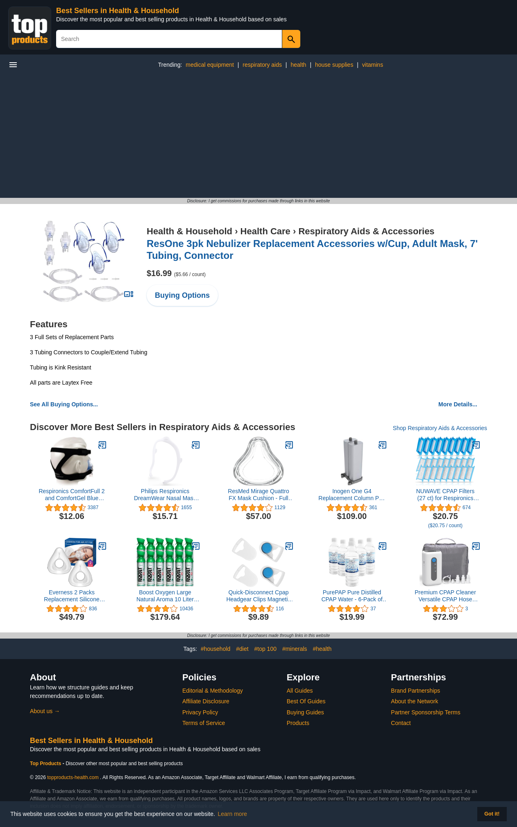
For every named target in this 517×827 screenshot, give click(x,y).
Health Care (265, 231)
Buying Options (182, 295)
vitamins (372, 64)
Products (298, 723)
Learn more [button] (232, 814)
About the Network (414, 701)
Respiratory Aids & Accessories (366, 231)
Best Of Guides (306, 701)
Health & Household (189, 231)
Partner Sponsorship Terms (425, 712)
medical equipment (210, 64)
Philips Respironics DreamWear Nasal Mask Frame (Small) (165, 495)
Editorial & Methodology (212, 690)
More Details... (457, 404)
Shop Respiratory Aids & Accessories (440, 428)
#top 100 (265, 649)
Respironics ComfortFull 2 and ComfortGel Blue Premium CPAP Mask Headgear (71, 495)
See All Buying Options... (64, 404)
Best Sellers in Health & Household (117, 11)
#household (215, 649)
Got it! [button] (491, 814)
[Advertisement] (258, 136)
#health (322, 649)
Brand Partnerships (415, 690)
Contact (400, 723)
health (298, 64)
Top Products (46, 763)
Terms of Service (203, 723)
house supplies (334, 64)
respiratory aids (262, 64)
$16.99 (176, 273)
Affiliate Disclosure (205, 701)
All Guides (300, 690)
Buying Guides (305, 712)
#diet (242, 649)
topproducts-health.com (72, 777)
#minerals (294, 649)
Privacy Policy (200, 712)
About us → (45, 711)
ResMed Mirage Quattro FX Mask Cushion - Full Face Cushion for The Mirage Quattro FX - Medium (258, 495)
